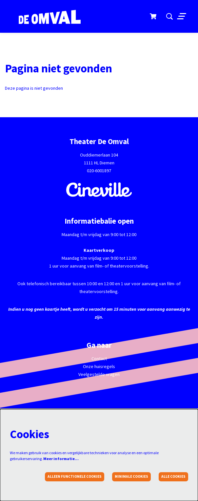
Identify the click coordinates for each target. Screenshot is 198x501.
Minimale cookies (131, 476)
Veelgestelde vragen (99, 374)
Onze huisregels (99, 366)
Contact (99, 359)
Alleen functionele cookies (75, 476)
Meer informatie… (61, 458)
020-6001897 (99, 171)
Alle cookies (173, 476)
